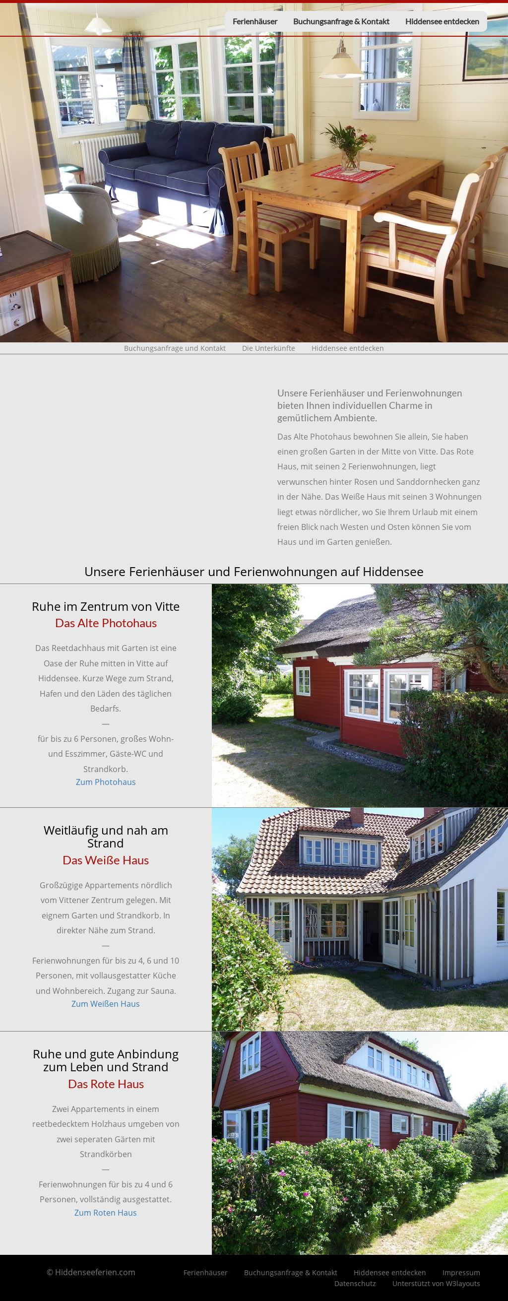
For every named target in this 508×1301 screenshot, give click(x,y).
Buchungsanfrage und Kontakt (175, 348)
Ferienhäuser (255, 21)
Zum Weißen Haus (105, 1003)
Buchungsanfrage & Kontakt (341, 21)
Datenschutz (355, 1283)
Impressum (461, 1272)
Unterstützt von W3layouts (436, 1283)
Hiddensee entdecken (442, 21)
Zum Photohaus (106, 782)
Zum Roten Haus (105, 1212)
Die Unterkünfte (268, 348)
